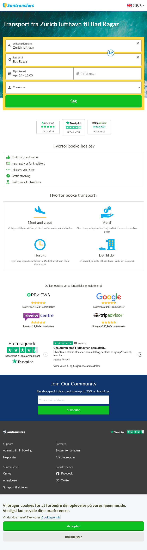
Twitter (63, 480)
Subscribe (73, 410)
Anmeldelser (10, 480)
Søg (73, 101)
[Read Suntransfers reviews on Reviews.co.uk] (38, 297)
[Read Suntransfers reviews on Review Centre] (38, 317)
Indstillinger (73, 536)
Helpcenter (9, 457)
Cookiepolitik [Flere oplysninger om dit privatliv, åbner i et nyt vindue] (50, 517)
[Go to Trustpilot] (127, 432)
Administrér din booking (17, 450)
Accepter (73, 526)
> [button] (138, 43)
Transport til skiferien (15, 487)
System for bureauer (68, 450)
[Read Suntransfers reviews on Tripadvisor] (109, 317)
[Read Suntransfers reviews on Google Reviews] (109, 297)
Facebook (64, 473)
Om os (7, 473)
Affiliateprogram (65, 457)
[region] (73, 522)
